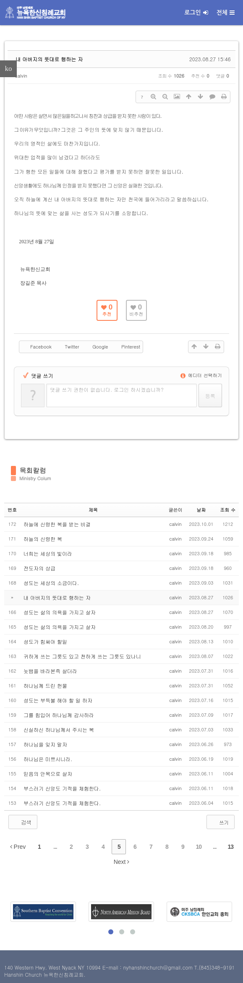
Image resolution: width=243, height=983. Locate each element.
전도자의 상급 (39, 568)
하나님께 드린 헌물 (45, 685)
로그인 (196, 12)
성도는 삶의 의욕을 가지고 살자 (60, 612)
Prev (18, 846)
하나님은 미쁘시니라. (48, 758)
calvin (21, 76)
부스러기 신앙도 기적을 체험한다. (62, 788)
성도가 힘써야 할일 (45, 641)
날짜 (201, 510)
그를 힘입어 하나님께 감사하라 (59, 714)
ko (8, 69)
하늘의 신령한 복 (43, 538)
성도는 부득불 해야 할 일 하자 (58, 700)
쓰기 (219, 822)
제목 (93, 510)
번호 (12, 510)
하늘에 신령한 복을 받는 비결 (57, 524)
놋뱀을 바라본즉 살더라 (50, 670)
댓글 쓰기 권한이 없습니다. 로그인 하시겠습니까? (107, 389)
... (55, 846)
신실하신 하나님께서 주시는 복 (59, 729)
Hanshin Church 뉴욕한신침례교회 (44, 974)
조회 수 (227, 510)
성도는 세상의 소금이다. (51, 582)
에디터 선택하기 (201, 375)
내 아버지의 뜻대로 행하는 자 (49, 58)
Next (122, 861)
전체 (226, 12)
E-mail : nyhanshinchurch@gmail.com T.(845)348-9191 (168, 967)
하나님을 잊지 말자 (45, 744)
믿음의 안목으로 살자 (48, 773)
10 (199, 846)
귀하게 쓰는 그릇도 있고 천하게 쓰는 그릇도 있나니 (82, 656)
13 (231, 846)
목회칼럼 (32, 470)
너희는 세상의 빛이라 (48, 553)
